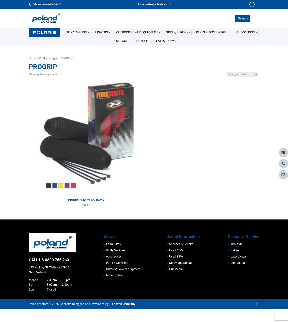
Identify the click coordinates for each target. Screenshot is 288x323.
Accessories (114, 270)
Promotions (245, 46)
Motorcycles (114, 289)
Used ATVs (176, 264)
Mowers (101, 46)
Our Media (176, 283)
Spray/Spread (177, 46)
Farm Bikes (113, 258)
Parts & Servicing (117, 276)
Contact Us (237, 276)
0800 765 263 (57, 273)
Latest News (166, 55)
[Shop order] (242, 88)
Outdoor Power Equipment (137, 46)
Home (32, 72)
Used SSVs (176, 270)
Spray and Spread (181, 276)
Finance (142, 55)
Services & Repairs (181, 258)
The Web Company (122, 317)
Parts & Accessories (211, 46)
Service (122, 55)
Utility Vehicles (115, 264)
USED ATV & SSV (75, 46)
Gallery (235, 264)
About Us (236, 258)
